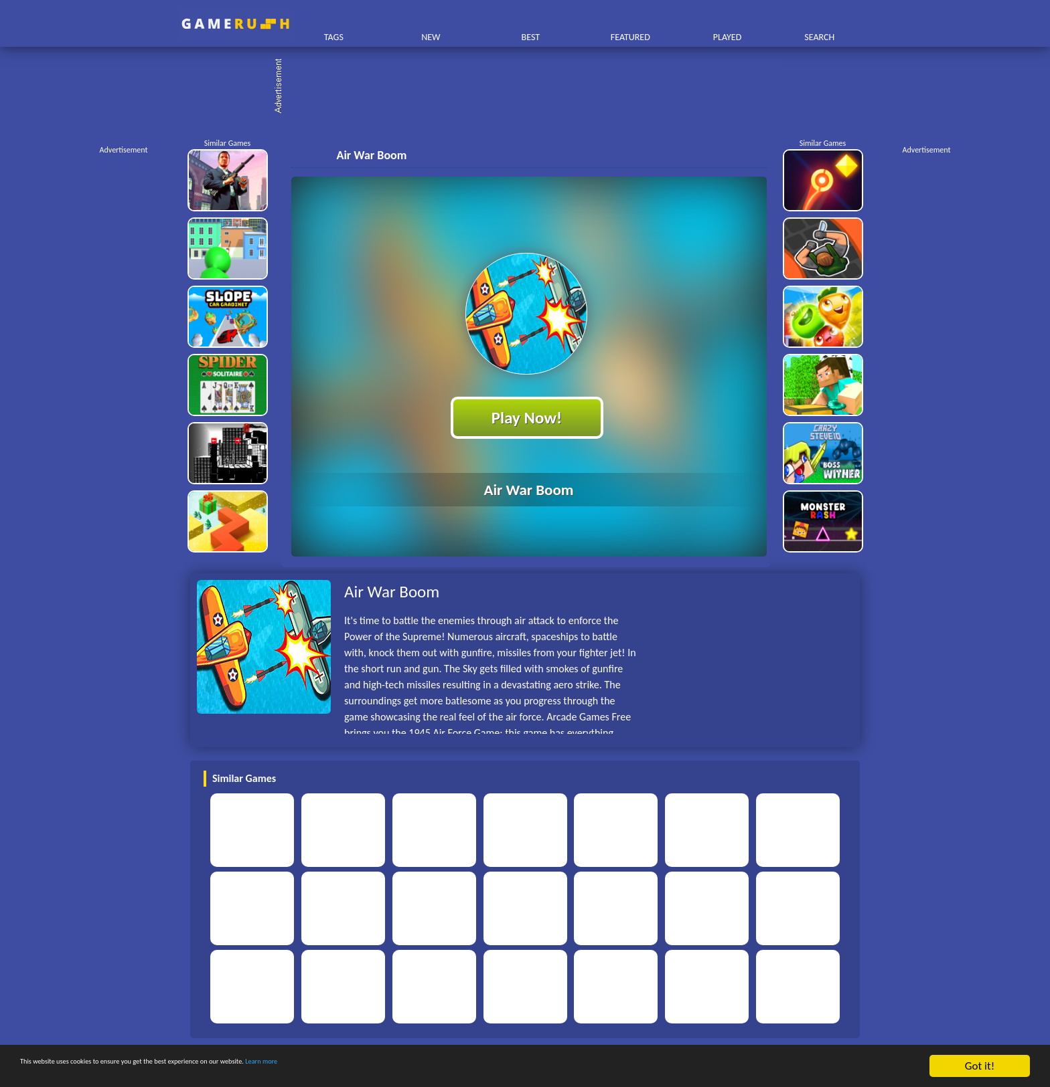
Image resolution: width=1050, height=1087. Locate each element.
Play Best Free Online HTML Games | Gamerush (235, 23)
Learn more (418, 1067)
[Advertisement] (531, 87)
